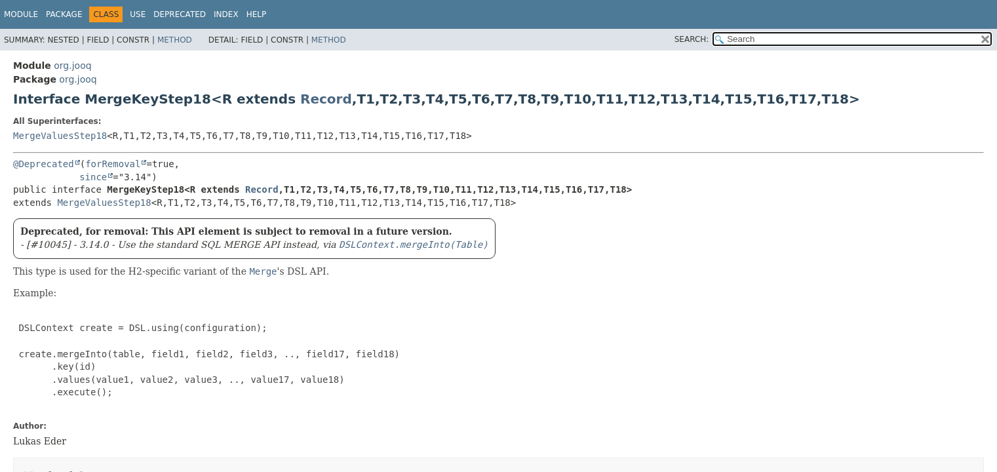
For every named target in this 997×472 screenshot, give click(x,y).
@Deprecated (43, 164)
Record (326, 99)
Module (21, 14)
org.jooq (72, 65)
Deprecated (179, 14)
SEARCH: (691, 39)
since (93, 177)
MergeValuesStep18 (60, 135)
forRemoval (112, 164)
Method (174, 40)
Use (138, 14)
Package (64, 14)
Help (256, 14)
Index (226, 14)
